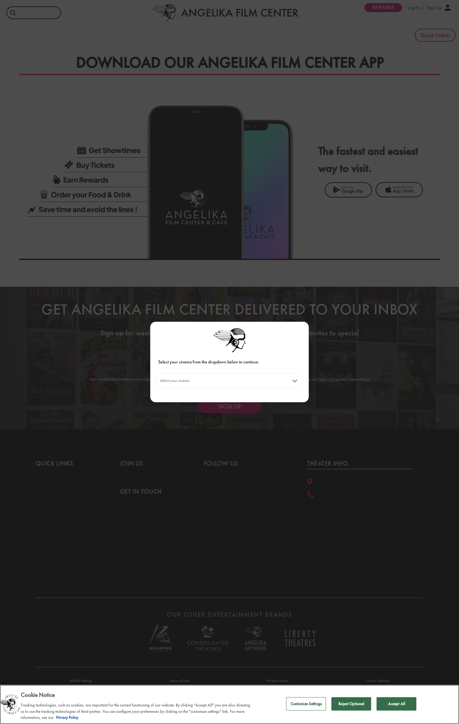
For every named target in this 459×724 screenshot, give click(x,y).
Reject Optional (351, 703)
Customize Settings (306, 703)
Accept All (396, 703)
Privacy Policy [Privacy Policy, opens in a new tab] (67, 717)
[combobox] (159, 380)
